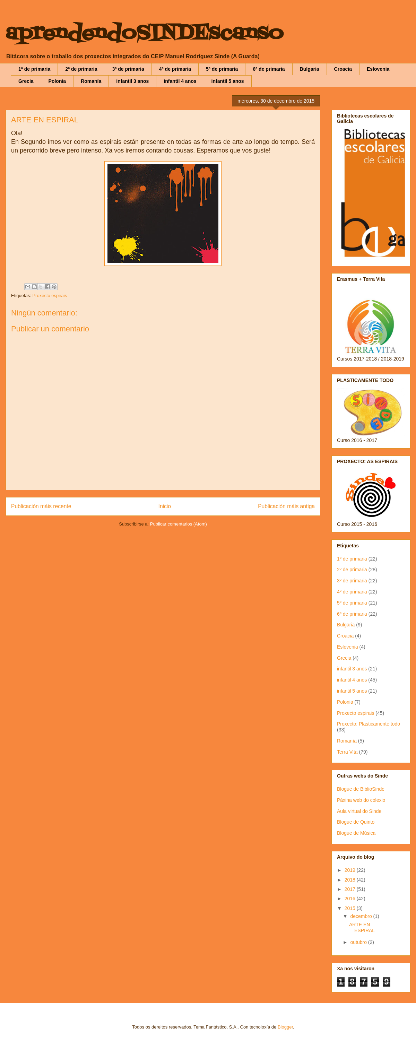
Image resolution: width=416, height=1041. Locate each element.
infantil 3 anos (132, 81)
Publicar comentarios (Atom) (178, 524)
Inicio (164, 506)
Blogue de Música (356, 833)
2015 (351, 908)
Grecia (26, 81)
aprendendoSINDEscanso (144, 34)
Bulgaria (309, 69)
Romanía (91, 81)
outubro (359, 942)
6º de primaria (269, 69)
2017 (351, 889)
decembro (361, 916)
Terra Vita (347, 752)
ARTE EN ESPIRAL (362, 927)
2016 (351, 898)
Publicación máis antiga (286, 506)
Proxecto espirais (49, 295)
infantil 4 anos (180, 81)
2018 (351, 880)
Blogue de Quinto (355, 822)
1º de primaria (34, 69)
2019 (351, 870)
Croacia (343, 69)
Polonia (57, 81)
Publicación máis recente (41, 506)
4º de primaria (175, 69)
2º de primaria (81, 69)
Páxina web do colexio (361, 800)
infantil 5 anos (227, 81)
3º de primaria (128, 69)
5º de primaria (222, 69)
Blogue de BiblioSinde (360, 789)
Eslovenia (378, 69)
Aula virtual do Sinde (359, 811)
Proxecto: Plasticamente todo (368, 724)
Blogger (285, 1027)
